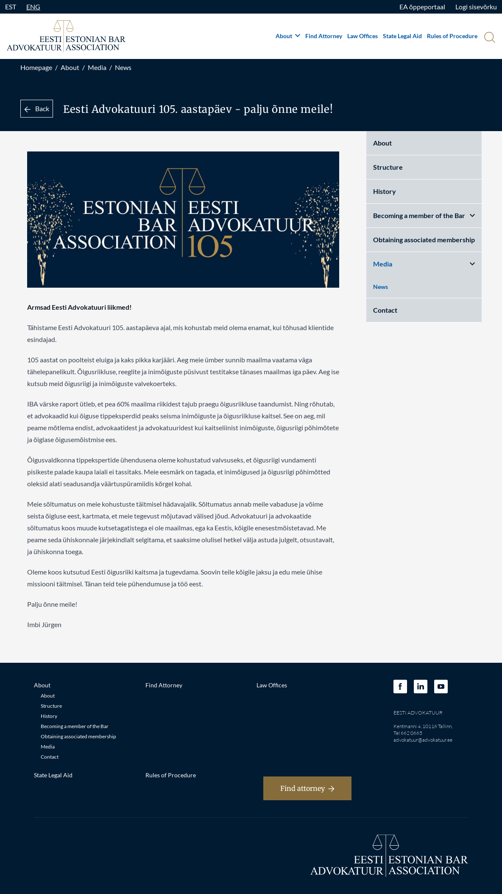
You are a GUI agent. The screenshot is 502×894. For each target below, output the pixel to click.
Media (97, 67)
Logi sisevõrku (476, 7)
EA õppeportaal (422, 7)
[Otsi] (488, 38)
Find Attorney (323, 35)
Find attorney (307, 788)
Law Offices (362, 35)
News (123, 67)
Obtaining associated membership (424, 239)
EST (10, 7)
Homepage (36, 67)
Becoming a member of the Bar (424, 215)
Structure (388, 167)
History (384, 191)
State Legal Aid (402, 35)
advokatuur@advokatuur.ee (422, 740)
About (288, 35)
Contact (385, 310)
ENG (33, 7)
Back (36, 108)
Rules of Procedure (452, 35)
